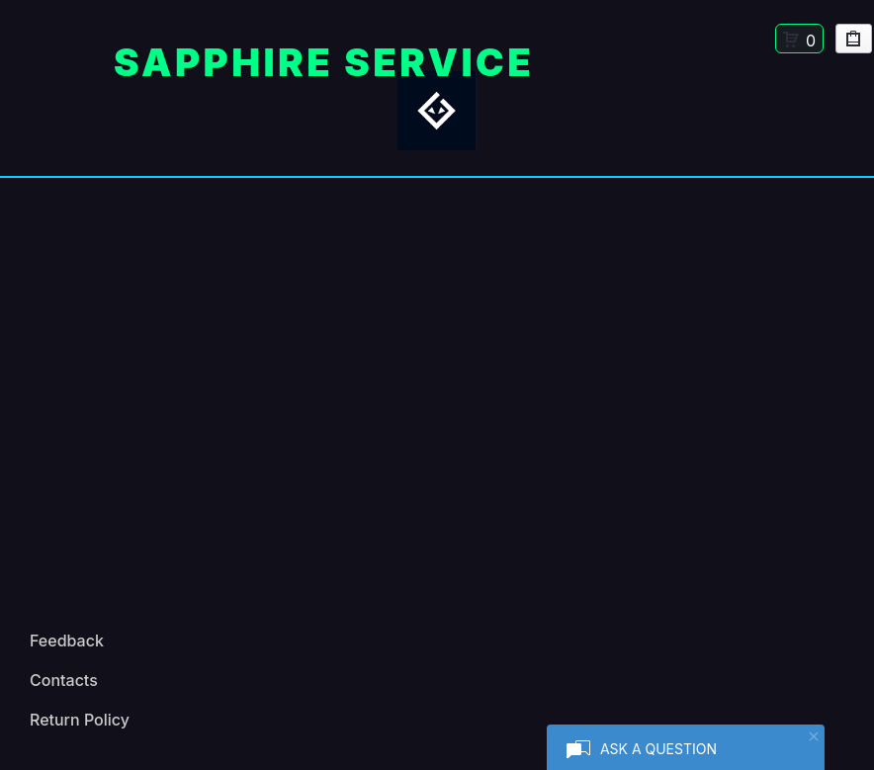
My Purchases (853, 42)
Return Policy (80, 719)
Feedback (67, 640)
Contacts (64, 680)
